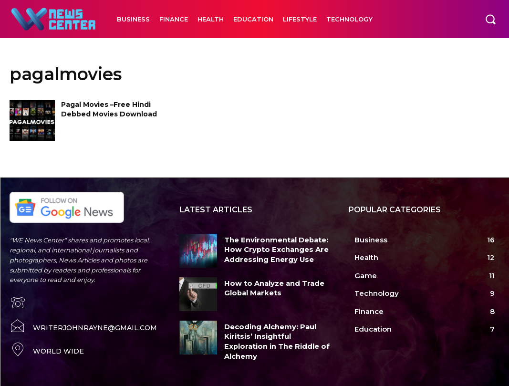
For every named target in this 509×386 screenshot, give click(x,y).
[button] (490, 19)
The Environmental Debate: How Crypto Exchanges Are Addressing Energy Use (270, 248)
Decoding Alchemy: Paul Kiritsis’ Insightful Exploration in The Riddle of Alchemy (273, 335)
